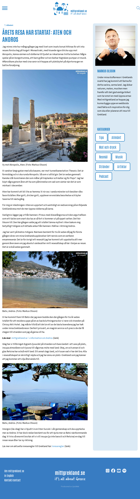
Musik (119, 157)
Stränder (104, 166)
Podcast (103, 176)
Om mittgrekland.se (14, 471)
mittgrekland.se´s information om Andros (32, 338)
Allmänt (9, 25)
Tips (101, 137)
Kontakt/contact (12, 480)
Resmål (103, 157)
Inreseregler (58, 446)
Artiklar (122, 166)
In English (9, 475)
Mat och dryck (107, 147)
